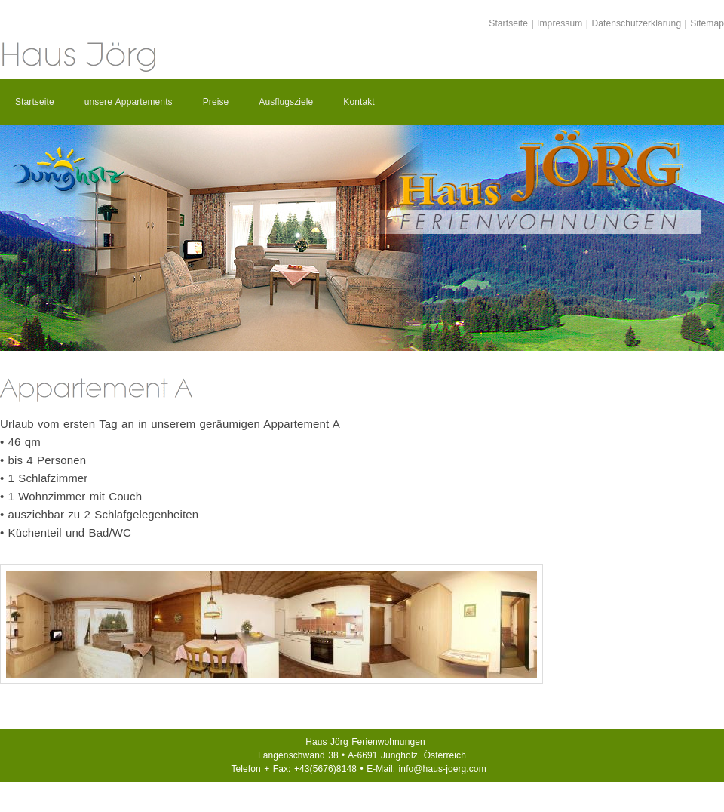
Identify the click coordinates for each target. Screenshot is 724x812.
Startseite (508, 23)
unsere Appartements (128, 102)
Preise (216, 102)
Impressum (559, 23)
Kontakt (358, 102)
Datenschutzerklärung (636, 23)
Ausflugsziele (286, 102)
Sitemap (707, 23)
